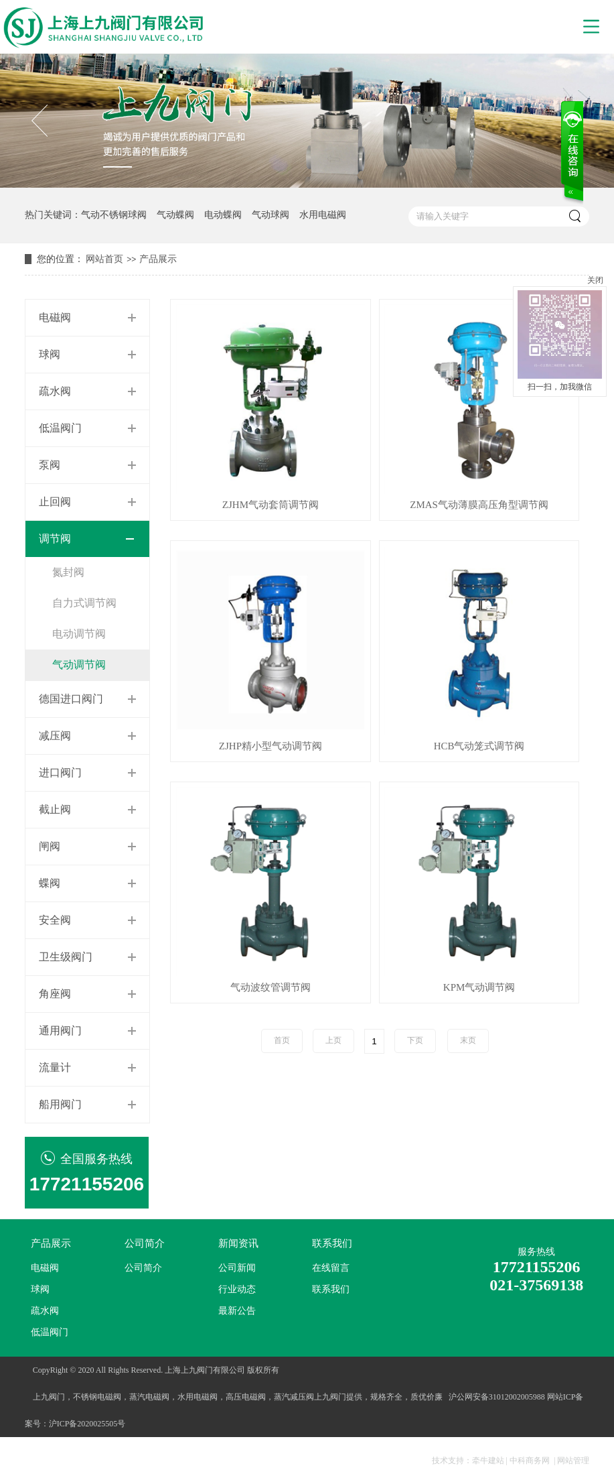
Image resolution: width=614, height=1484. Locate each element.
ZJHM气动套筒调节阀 (270, 505)
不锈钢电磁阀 (97, 1397)
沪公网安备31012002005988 (497, 1397)
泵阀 (49, 465)
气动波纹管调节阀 (270, 988)
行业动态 (237, 1289)
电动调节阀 (79, 633)
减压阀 (55, 735)
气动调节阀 (79, 664)
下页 (415, 1040)
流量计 (55, 1067)
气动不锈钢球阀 (114, 215)
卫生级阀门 (65, 957)
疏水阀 (55, 391)
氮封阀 (68, 572)
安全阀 (55, 920)
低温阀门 (60, 428)
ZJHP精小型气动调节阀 (270, 746)
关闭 (595, 280)
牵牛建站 (488, 1460)
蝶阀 (49, 883)
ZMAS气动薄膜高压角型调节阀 (479, 505)
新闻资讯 (238, 1243)
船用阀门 (60, 1104)
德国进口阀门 (71, 698)
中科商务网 (530, 1460)
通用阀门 (60, 1030)
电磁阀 (55, 317)
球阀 (49, 354)
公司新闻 (237, 1268)
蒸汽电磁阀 (149, 1397)
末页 (468, 1040)
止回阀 (55, 501)
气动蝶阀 (175, 215)
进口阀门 (60, 772)
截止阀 (55, 809)
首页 (282, 1040)
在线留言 (331, 1268)
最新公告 (237, 1311)
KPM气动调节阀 (479, 988)
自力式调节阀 (84, 603)
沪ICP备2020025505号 (87, 1423)
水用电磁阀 (322, 215)
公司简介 (145, 1243)
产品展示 (158, 259)
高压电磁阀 (246, 1397)
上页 (333, 1040)
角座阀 (55, 993)
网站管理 (573, 1460)
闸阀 (49, 846)
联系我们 (332, 1243)
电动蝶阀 (223, 215)
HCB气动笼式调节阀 (479, 746)
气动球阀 (270, 215)
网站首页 (104, 259)
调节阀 (55, 538)
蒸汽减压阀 (294, 1397)
